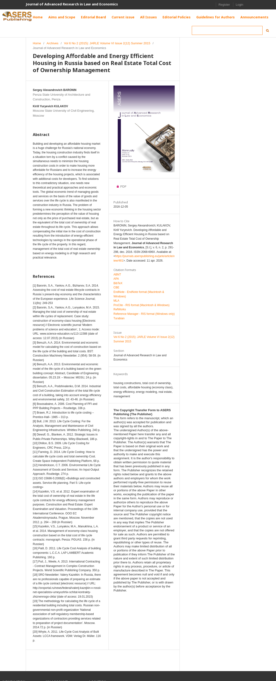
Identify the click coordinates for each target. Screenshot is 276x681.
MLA (116, 300)
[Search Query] (227, 30)
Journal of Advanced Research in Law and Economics (72, 4)
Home (37, 43)
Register (224, 4)
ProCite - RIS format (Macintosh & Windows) (141, 305)
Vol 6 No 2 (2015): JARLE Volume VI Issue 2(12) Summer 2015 (107, 43)
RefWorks (119, 309)
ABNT (117, 274)
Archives (53, 43)
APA (116, 278)
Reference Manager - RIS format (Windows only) (144, 314)
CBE (116, 287)
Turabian (119, 318)
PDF (122, 186)
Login (239, 4)
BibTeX (117, 283)
